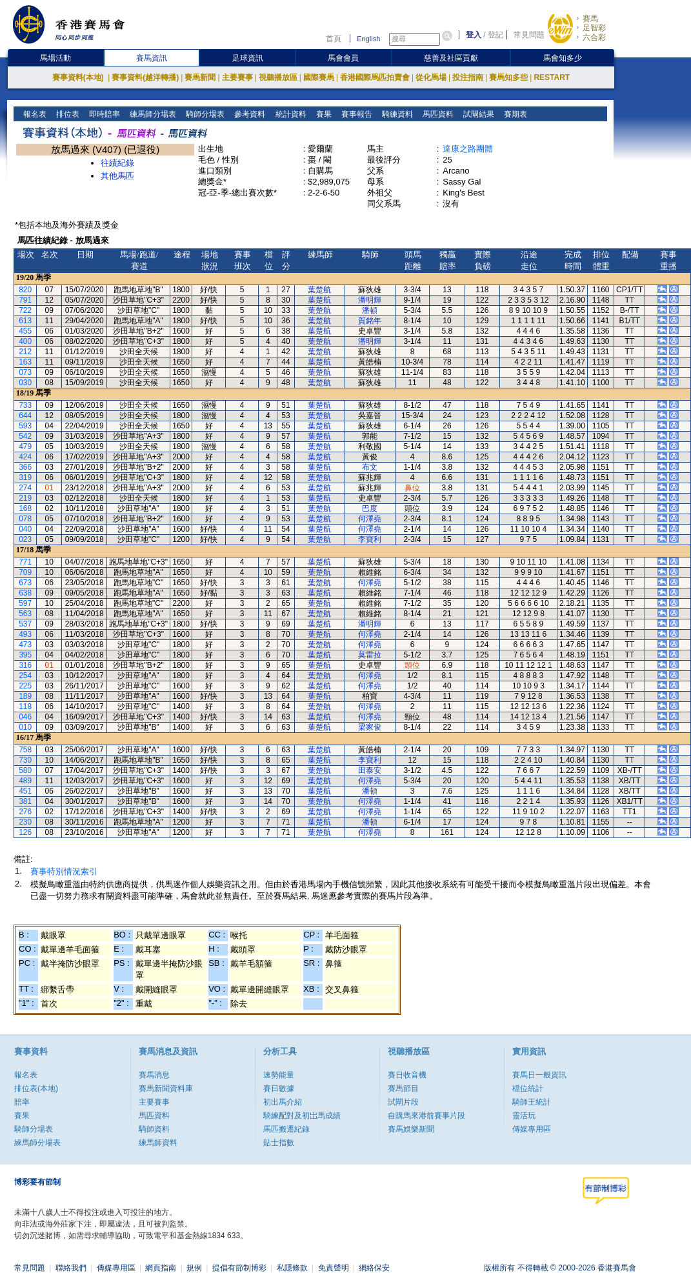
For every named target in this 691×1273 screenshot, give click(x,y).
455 (25, 331)
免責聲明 (333, 1267)
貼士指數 (278, 1142)
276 (25, 811)
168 (25, 508)
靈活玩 (524, 1115)
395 (25, 654)
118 (25, 706)
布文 (369, 467)
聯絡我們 (70, 1267)
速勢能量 (278, 1074)
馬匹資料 (436, 114)
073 (25, 372)
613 (25, 320)
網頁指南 (160, 1267)
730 (25, 760)
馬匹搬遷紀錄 (286, 1129)
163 (25, 361)
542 (25, 436)
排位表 (66, 114)
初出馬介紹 (282, 1102)
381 (25, 801)
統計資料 (289, 114)
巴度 (369, 508)
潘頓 (369, 310)
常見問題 (529, 34)
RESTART (552, 77)
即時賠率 (103, 114)
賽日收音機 (407, 1074)
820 (25, 289)
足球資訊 (247, 58)
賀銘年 (369, 320)
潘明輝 (369, 300)
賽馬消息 (154, 1074)
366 (25, 467)
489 (25, 780)
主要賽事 (237, 77)
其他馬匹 (117, 176)
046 (25, 716)
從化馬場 (431, 77)
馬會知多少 (562, 58)
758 (25, 749)
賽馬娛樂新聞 (411, 1129)
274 (25, 487)
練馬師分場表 (152, 114)
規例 (194, 1267)
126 (25, 832)
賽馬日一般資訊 (539, 1074)
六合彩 (594, 37)
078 (25, 518)
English (368, 39)
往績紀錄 (117, 163)
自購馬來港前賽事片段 (426, 1115)
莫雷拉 (369, 654)
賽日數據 (278, 1088)
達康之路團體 (468, 149)
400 (25, 341)
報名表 (33, 114)
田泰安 (369, 770)
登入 (473, 34)
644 (25, 415)
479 (25, 446)
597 (25, 603)
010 (25, 727)
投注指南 (467, 77)
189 (25, 696)
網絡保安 (374, 1267)
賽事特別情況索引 (63, 871)
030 (25, 382)
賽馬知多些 (508, 77)
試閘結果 (477, 114)
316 (25, 665)
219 (25, 498)
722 (25, 310)
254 (25, 675)
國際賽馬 (318, 77)
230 (25, 822)
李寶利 (369, 539)
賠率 (22, 1102)
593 (25, 425)
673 (25, 582)
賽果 (322, 114)
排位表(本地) (36, 1088)
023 (25, 539)
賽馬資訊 (151, 58)
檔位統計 (527, 1088)
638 (25, 592)
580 (25, 770)
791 (25, 300)
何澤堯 (369, 518)
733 (25, 405)
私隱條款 (292, 1267)
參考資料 (248, 114)
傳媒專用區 (531, 1129)
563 (25, 613)
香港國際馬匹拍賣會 (375, 77)
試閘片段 (403, 1102)
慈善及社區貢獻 (451, 58)
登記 (495, 34)
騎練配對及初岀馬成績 (302, 1115)
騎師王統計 (531, 1102)
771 (25, 561)
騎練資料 (395, 114)
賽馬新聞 (200, 77)
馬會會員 (343, 58)
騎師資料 (154, 1129)
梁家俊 (369, 727)
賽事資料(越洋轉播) (145, 77)
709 (25, 572)
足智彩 (594, 27)
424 (25, 456)
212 (25, 351)
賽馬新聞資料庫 (166, 1088)
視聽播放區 (278, 77)
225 (25, 685)
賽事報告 (355, 114)
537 (25, 623)
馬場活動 (55, 58)
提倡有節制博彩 (239, 1267)
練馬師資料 (158, 1142)
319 (25, 477)
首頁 (333, 38)
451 (25, 791)
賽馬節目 (403, 1088)
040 (25, 529)
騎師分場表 (204, 114)
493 (25, 634)
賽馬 (590, 18)
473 (25, 644)
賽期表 (513, 114)
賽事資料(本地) (79, 77)
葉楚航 (319, 289)
